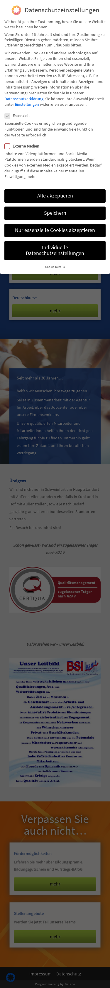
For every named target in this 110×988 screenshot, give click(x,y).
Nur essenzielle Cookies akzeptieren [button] (55, 230)
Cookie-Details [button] (55, 267)
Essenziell (18, 115)
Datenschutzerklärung (23, 98)
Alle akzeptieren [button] (55, 196)
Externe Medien (23, 146)
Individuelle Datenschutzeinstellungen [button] (55, 250)
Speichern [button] (55, 213)
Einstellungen (27, 104)
